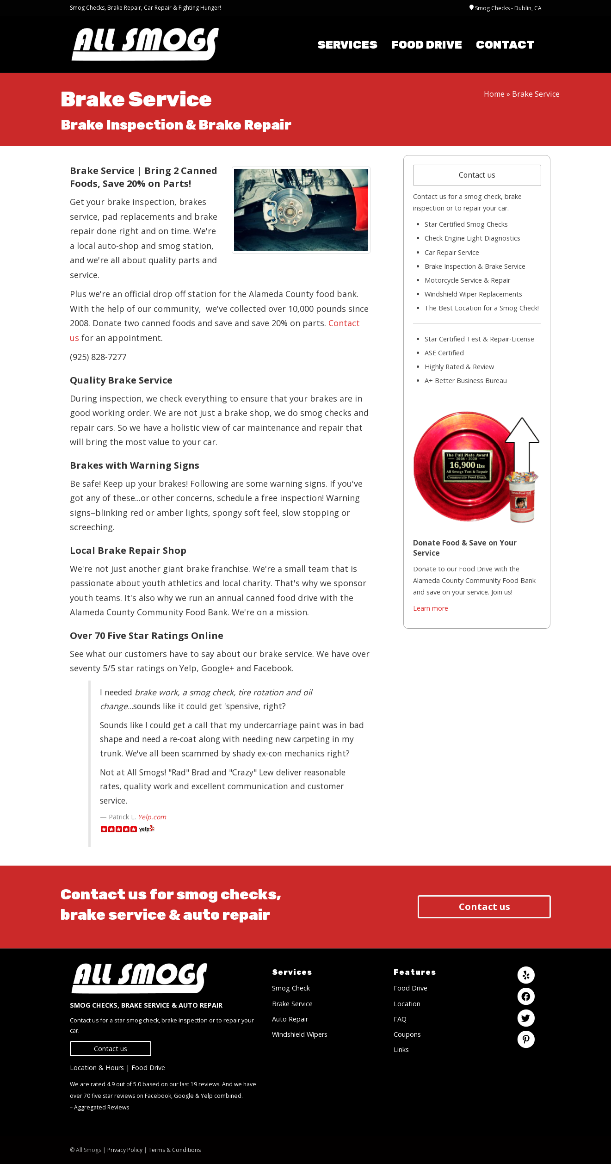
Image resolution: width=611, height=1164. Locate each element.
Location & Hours (97, 1067)
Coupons (407, 1034)
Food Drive (426, 44)
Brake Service (292, 1003)
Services (347, 44)
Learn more (430, 608)
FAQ (400, 1019)
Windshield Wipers (299, 1034)
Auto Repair (290, 1019)
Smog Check (291, 988)
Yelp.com (152, 816)
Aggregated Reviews (101, 1107)
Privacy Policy (124, 1150)
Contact (505, 44)
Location (407, 1003)
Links (401, 1049)
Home (494, 94)
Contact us (477, 175)
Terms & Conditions (174, 1150)
